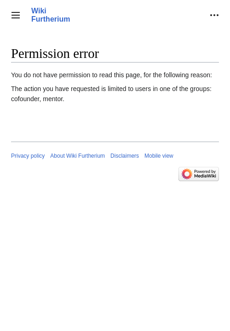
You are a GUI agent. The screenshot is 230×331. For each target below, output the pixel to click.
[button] (16, 15)
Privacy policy (28, 156)
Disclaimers (124, 156)
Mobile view (158, 156)
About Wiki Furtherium (77, 156)
